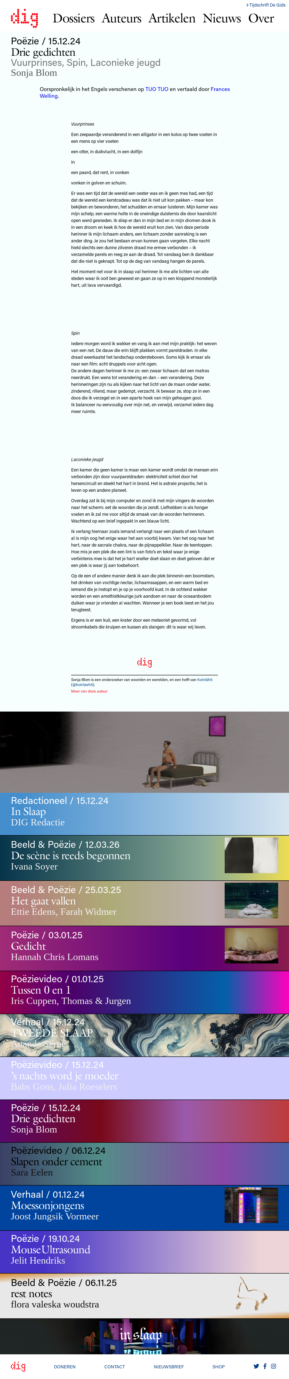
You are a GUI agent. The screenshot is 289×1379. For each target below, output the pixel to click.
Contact (114, 1366)
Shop (218, 1366)
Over (261, 18)
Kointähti (204, 679)
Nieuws (222, 18)
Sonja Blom (34, 72)
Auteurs (121, 18)
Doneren (65, 1366)
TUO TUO (156, 88)
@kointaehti (82, 684)
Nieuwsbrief (169, 1366)
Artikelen (172, 18)
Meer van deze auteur (89, 690)
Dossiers (73, 18)
